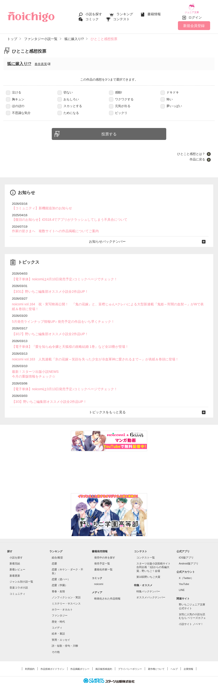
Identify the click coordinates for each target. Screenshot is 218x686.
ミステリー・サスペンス (66, 594)
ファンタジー (59, 606)
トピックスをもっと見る (109, 403)
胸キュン (15, 95)
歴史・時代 (58, 612)
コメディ (57, 618)
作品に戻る (197, 156)
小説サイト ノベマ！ (191, 614)
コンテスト (121, 17)
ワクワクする (121, 95)
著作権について (156, 659)
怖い (167, 95)
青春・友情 (58, 582)
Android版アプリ (188, 554)
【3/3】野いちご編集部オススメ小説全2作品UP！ (46, 393)
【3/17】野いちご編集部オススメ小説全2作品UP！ (47, 327)
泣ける (13, 89)
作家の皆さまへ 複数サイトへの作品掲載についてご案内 (52, 227)
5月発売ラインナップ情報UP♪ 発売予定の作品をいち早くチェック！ (59, 315)
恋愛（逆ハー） (61, 570)
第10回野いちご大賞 (148, 567)
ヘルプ (174, 659)
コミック (92, 17)
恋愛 (54, 554)
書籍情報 (154, 12)
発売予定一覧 (102, 554)
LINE (182, 580)
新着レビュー (17, 560)
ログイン (195, 14)
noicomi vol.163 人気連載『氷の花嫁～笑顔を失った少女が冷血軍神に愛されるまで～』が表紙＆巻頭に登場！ (89, 352)
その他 (56, 642)
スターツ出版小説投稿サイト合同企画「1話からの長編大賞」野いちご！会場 (153, 558)
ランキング (124, 12)
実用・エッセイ (61, 630)
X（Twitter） (186, 568)
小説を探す (93, 12)
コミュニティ (17, 584)
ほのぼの (15, 102)
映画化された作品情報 (107, 589)
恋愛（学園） (59, 576)
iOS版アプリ (186, 548)
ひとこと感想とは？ (191, 150)
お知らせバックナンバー (109, 237)
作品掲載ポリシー (79, 659)
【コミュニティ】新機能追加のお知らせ (40, 204)
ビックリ (118, 109)
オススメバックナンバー (150, 588)
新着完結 (15, 554)
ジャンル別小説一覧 (21, 572)
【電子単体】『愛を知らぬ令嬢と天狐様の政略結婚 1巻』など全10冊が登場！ (66, 339)
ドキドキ (170, 89)
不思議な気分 (18, 109)
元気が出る (119, 102)
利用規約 (30, 659)
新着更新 (15, 566)
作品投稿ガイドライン (52, 659)
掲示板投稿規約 (103, 659)
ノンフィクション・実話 (66, 588)
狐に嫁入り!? (19, 60)
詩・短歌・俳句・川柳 (65, 636)
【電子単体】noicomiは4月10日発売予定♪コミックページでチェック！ (61, 274)
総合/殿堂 (57, 548)
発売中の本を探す (104, 548)
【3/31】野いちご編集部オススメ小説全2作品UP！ (47, 286)
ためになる (68, 109)
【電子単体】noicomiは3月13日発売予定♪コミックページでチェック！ (61, 380)
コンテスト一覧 (145, 548)
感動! (115, 89)
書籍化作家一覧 (103, 560)
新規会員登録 (194, 22)
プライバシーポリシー (130, 659)
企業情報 (188, 659)
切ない (65, 89)
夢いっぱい (171, 102)
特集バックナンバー (148, 582)
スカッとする (69, 102)
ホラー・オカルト (62, 600)
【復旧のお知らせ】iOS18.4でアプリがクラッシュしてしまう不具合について (65, 215)
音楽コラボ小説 (19, 578)
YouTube (184, 574)
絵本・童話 (58, 624)
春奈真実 (41, 60)
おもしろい (68, 95)
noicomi (98, 574)
